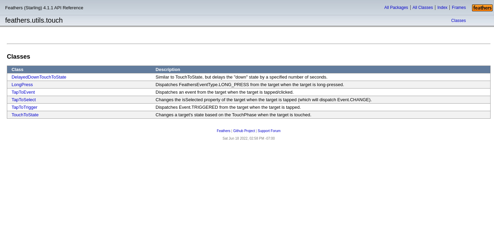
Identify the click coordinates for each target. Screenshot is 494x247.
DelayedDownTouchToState (39, 77)
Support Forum (269, 131)
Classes (458, 20)
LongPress (22, 84)
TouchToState (25, 114)
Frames (459, 7)
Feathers (223, 131)
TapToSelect (24, 99)
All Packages (396, 7)
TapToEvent (23, 92)
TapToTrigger (24, 107)
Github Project (244, 131)
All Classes (423, 7)
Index (442, 7)
